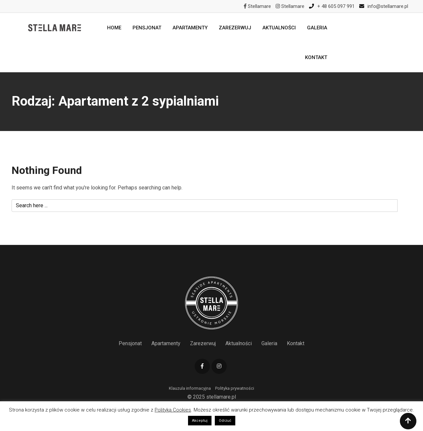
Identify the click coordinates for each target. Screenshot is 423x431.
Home (114, 28)
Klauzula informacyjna (190, 388)
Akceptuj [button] (200, 420)
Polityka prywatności (234, 388)
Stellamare (257, 6)
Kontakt (316, 57)
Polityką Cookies (173, 410)
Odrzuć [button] (225, 420)
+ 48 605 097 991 (336, 6)
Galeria (317, 28)
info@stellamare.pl (387, 6)
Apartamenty (190, 28)
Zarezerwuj (235, 28)
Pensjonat (147, 28)
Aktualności (279, 28)
